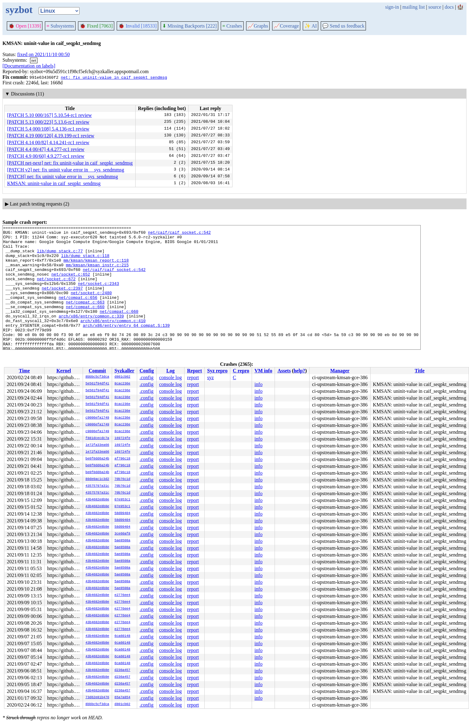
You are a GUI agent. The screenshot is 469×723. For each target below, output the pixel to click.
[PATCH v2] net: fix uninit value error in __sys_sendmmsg (65, 169)
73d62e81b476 (97, 697)
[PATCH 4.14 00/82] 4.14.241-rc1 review (48, 142)
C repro (241, 370)
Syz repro (217, 370)
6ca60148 (122, 636)
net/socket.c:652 (70, 284)
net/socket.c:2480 (91, 306)
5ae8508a (122, 541)
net (33, 60)
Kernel (63, 370)
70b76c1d (122, 479)
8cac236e (122, 384)
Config (147, 370)
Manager (340, 370)
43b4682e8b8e (97, 500)
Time (24, 370)
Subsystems (60, 26)
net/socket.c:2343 (98, 295)
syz (210, 377)
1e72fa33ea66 (97, 445)
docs (449, 7)
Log (170, 370)
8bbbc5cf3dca (97, 377)
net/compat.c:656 (78, 312)
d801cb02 (122, 377)
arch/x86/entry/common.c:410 (113, 340)
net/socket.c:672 (56, 290)
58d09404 (122, 513)
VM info (263, 370)
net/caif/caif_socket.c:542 (179, 234)
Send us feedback (343, 26)
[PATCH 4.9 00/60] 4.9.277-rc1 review (46, 156)
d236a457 (122, 670)
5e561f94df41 (97, 384)
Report (194, 370)
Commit (97, 370)
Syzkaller (124, 370)
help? (299, 370)
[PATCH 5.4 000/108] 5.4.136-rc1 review (48, 128)
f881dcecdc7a (97, 438)
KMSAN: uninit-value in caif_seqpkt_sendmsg (54, 183)
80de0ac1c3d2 (97, 479)
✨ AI (310, 26)
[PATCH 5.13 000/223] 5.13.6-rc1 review (48, 122)
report (193, 377)
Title (420, 370)
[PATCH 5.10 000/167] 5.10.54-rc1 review (49, 115)
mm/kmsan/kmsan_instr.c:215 (97, 273)
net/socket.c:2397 (62, 301)
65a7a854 (122, 697)
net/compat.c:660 (85, 323)
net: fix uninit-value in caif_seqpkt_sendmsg (114, 77)
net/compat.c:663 (85, 318)
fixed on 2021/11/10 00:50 (43, 54)
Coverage (286, 26)
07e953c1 (122, 500)
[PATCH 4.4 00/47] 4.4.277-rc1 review (46, 149)
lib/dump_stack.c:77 (60, 256)
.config (147, 377)
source (434, 7)
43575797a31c (97, 486)
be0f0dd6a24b (97, 459)
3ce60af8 (122, 534)
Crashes (232, 26)
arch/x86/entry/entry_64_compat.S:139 (126, 345)
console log (170, 377)
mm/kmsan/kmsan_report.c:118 (96, 267)
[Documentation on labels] (28, 66)
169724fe (122, 438)
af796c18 (122, 459)
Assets (284, 370)
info (258, 384)
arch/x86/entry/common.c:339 (91, 334)
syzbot (19, 9)
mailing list (413, 7)
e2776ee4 (122, 595)
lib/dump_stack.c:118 (85, 262)
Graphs (258, 26)
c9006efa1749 (97, 418)
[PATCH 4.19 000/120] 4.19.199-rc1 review (50, 135)
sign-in (392, 7)
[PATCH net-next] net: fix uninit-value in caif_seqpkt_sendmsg (70, 163)
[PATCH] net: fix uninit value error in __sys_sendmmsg (62, 176)
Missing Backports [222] (189, 26)
